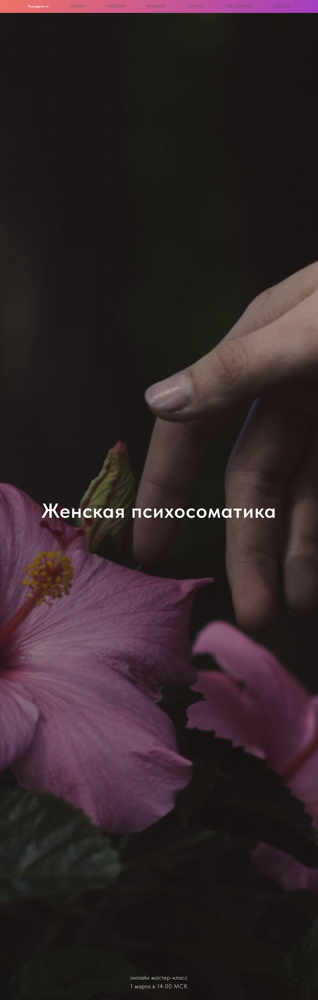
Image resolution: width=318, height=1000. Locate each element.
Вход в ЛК (281, 6)
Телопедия (115, 6)
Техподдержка (239, 6)
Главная (77, 6)
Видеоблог (156, 6)
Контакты (196, 6)
